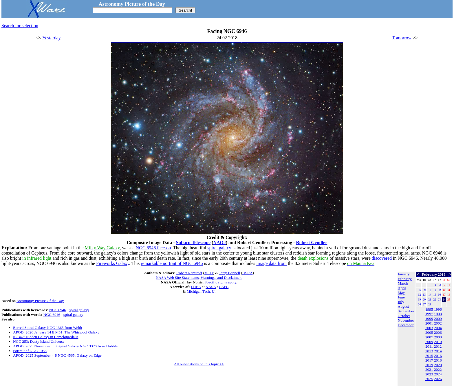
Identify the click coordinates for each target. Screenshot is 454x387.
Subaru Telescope (193, 242)
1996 (438, 309)
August (403, 306)
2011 (429, 346)
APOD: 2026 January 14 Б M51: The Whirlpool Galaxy (56, 332)
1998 (438, 314)
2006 (438, 332)
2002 (438, 323)
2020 (438, 365)
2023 (429, 374)
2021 (429, 369)
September (406, 311)
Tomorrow (401, 37)
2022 (438, 369)
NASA (211, 287)
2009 (429, 342)
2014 (438, 351)
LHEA (196, 287)
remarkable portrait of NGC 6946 (172, 263)
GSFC (223, 287)
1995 (429, 309)
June (401, 297)
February (405, 279)
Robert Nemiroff (189, 273)
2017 (429, 360)
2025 (429, 379)
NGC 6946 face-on (153, 247)
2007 (429, 337)
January (404, 274)
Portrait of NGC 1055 (30, 351)
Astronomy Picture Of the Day (40, 300)
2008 (438, 337)
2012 (438, 346)
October (404, 316)
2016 (438, 355)
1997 (429, 314)
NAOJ (219, 242)
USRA (247, 273)
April (402, 288)
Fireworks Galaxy (112, 263)
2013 (429, 351)
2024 (438, 374)
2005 (429, 332)
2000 (438, 318)
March (403, 283)
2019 (429, 365)
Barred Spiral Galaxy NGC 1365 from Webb (47, 327)
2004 (438, 328)
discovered (382, 258)
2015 (429, 355)
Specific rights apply (220, 282)
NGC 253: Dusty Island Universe (39, 341)
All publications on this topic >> (199, 364)
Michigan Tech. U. (201, 291)
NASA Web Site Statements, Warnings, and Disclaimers (199, 277)
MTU (208, 273)
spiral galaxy (219, 247)
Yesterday (51, 37)
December (406, 325)
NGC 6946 (57, 310)
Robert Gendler (311, 242)
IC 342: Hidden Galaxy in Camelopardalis (45, 337)
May (401, 292)
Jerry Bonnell (229, 273)
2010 (438, 342)
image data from (271, 263)
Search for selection (19, 25)
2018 (438, 360)
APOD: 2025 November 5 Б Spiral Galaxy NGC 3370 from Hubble (65, 346)
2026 (438, 379)
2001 (429, 323)
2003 (429, 328)
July (401, 302)
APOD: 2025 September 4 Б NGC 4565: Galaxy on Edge (57, 355)
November (406, 320)
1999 (429, 318)
